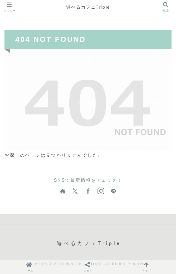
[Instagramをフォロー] (100, 191)
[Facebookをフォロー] (88, 191)
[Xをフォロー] (75, 191)
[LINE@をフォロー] (113, 191)
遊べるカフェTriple (88, 6)
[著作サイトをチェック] (62, 191)
